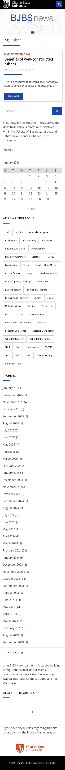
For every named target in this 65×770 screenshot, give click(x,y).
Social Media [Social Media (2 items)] (32, 347)
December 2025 (13, 395)
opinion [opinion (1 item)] (31, 306)
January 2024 (11, 557)
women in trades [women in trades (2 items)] (14, 363)
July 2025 (8, 430)
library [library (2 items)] (37, 297)
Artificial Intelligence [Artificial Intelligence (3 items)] (38, 232)
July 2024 (8, 515)
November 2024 (13, 487)
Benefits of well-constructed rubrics (28, 61)
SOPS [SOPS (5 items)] (17, 355)
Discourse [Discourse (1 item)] (37, 256)
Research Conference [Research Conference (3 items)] (15, 330)
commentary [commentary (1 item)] (29, 240)
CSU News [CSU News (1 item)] (47, 240)
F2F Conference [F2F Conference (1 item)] (12, 273)
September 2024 (13, 501)
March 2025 (10, 459)
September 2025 (13, 416)
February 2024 (12, 550)
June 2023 (9, 600)
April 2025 (9, 452)
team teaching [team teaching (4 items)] (44, 355)
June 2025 (9, 437)
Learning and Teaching (17, 54)
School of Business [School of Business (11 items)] (14, 339)
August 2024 (11, 508)
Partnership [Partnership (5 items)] (47, 306)
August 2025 (11, 423)
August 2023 (11, 593)
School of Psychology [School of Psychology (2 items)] (40, 339)
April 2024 (9, 536)
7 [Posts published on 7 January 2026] (21, 182)
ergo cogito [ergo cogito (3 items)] (11, 265)
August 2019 (11, 635)
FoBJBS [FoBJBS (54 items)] (30, 273)
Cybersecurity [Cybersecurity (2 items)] (38, 248)
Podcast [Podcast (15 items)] (19, 314)
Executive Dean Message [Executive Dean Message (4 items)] (47, 265)
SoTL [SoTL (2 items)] (28, 355)
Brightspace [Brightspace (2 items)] (11, 240)
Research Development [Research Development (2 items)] (43, 330)
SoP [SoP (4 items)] (7, 355)
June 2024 (9, 522)
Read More (13, 96)
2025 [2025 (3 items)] (7, 232)
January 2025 (11, 473)
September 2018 (13, 642)
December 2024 (13, 480)
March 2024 (10, 543)
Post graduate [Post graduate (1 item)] (37, 314)
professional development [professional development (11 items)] (18, 322)
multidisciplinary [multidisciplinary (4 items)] (13, 306)
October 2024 (11, 494)
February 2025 (12, 466)
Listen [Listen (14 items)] (50, 297)
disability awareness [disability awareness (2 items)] (15, 256)
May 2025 (9, 444)
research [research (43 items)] (42, 322)
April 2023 (9, 614)
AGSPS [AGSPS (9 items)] (19, 232)
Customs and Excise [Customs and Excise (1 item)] (15, 248)
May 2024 (9, 529)
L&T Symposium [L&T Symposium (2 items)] (13, 289)
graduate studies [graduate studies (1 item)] (48, 273)
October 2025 (11, 409)
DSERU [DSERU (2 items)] (51, 256)
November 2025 (13, 402)
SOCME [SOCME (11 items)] (48, 347)
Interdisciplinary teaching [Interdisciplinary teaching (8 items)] (17, 281)
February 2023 (12, 628)
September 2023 (13, 586)
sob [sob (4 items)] (18, 347)
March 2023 (10, 621)
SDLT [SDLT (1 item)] (7, 347)
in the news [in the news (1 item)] (42, 281)
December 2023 (13, 564)
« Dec (31, 209)
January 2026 (11, 388)
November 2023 (13, 572)
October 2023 (11, 579)
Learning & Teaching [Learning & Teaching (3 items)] (37, 289)
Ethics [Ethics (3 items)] (26, 265)
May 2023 (9, 607)
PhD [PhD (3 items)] (7, 314)
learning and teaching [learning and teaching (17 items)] (16, 297)
